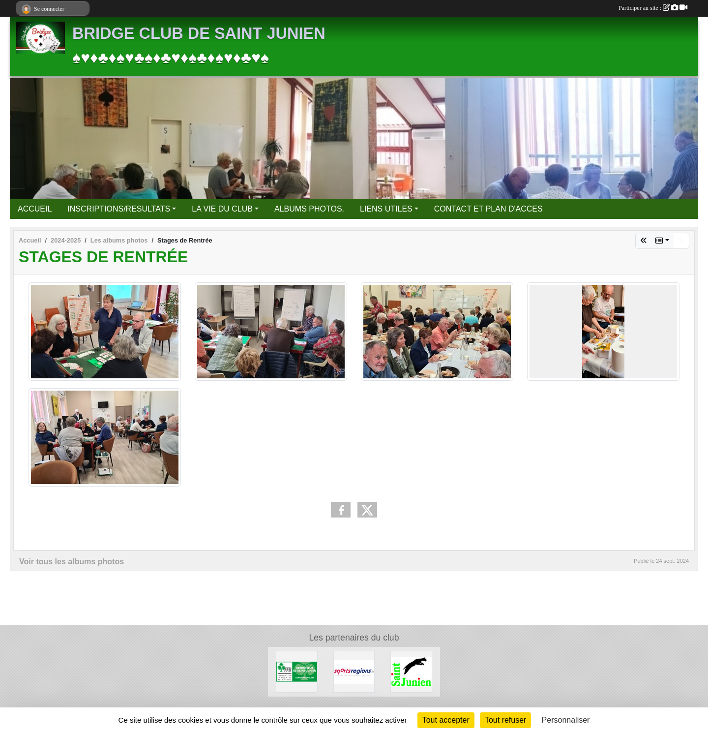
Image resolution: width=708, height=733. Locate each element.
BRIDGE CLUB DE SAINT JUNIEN (198, 33)
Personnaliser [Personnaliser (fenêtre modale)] (566, 720)
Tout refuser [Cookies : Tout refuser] (505, 720)
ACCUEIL (35, 209)
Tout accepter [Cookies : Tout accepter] (446, 720)
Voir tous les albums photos (71, 561)
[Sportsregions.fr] (354, 671)
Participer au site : (653, 7)
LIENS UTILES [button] (386, 209)
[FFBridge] (297, 671)
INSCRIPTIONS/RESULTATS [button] (118, 209)
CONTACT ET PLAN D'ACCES (488, 209)
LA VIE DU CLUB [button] (222, 209)
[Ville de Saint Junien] (411, 671)
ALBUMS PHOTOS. (309, 209)
